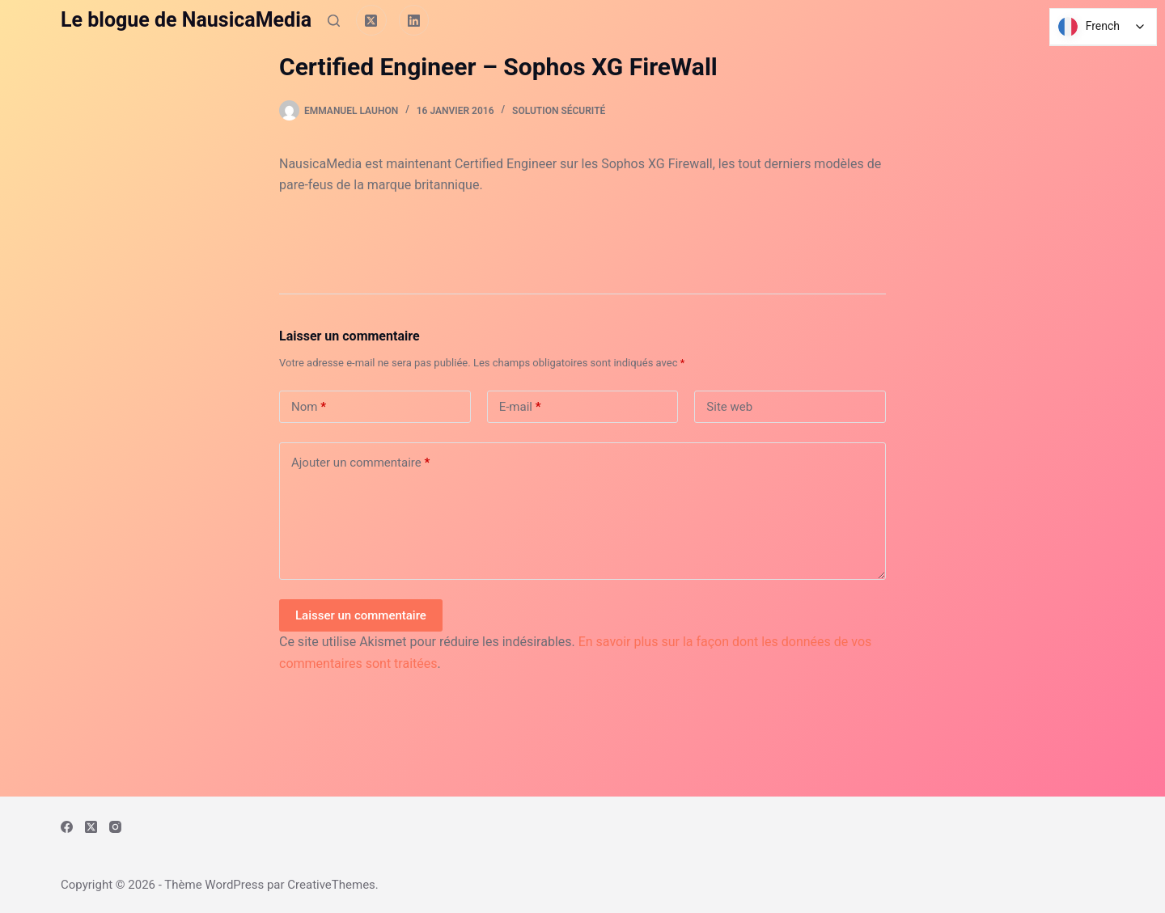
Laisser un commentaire (360, 615)
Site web (729, 406)
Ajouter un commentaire (360, 463)
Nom (308, 407)
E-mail (520, 407)
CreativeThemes (331, 884)
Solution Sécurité (558, 110)
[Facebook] (67, 827)
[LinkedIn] (414, 20)
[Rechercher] (334, 21)
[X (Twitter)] (371, 20)
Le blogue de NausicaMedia (186, 20)
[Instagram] (115, 827)
